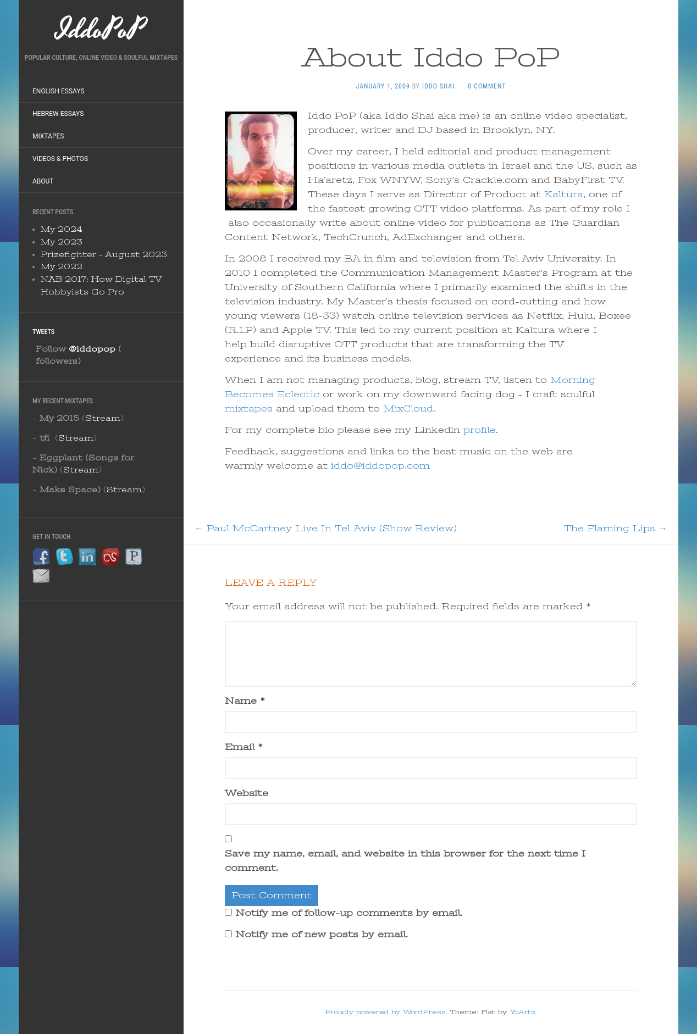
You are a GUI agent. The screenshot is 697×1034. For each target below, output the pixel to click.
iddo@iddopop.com (380, 466)
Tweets (43, 332)
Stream (102, 418)
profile (479, 430)
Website (246, 793)
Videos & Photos (60, 159)
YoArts (522, 1012)
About (43, 181)
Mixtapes (48, 136)
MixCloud (408, 409)
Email (244, 747)
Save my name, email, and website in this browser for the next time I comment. (405, 861)
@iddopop (92, 348)
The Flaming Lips (615, 528)
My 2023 (61, 241)
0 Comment (487, 86)
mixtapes (249, 409)
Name (245, 701)
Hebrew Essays (58, 114)
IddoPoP (101, 30)
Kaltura (563, 194)
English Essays (58, 91)
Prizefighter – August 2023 (104, 254)
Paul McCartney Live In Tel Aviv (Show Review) (326, 528)
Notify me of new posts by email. (321, 935)
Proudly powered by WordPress (385, 1012)
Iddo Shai (438, 86)
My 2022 (61, 266)
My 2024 (61, 229)
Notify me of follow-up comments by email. (348, 913)
